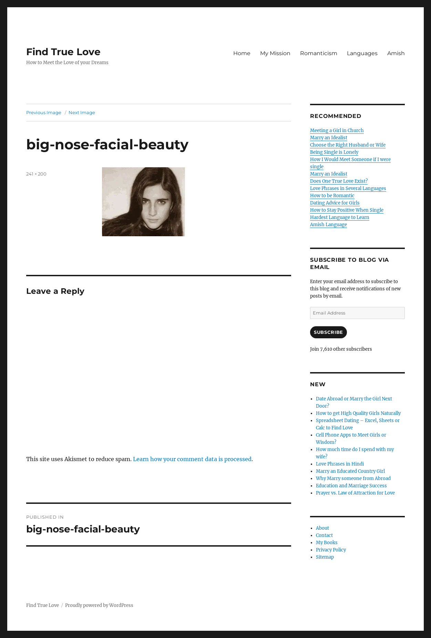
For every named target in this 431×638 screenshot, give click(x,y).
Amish (396, 53)
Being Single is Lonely (334, 152)
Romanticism (318, 53)
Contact (324, 535)
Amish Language (328, 225)
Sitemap (325, 557)
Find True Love (63, 52)
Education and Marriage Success (351, 486)
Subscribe (328, 332)
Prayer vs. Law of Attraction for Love (355, 493)
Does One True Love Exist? (339, 181)
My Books (327, 543)
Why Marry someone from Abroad (353, 478)
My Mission (275, 53)
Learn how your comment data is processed (192, 459)
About (322, 528)
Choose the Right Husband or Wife (348, 145)
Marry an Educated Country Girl (350, 471)
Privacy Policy (331, 550)
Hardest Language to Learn (339, 217)
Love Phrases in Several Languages (348, 188)
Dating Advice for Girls (335, 203)
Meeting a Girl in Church (337, 130)
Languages (362, 53)
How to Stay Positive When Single (346, 210)
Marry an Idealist (328, 138)
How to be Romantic (332, 196)
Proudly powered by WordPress (99, 605)
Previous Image (43, 112)
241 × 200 (36, 174)
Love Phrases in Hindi (340, 464)
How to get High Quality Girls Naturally (358, 413)
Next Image (82, 112)
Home (241, 53)
